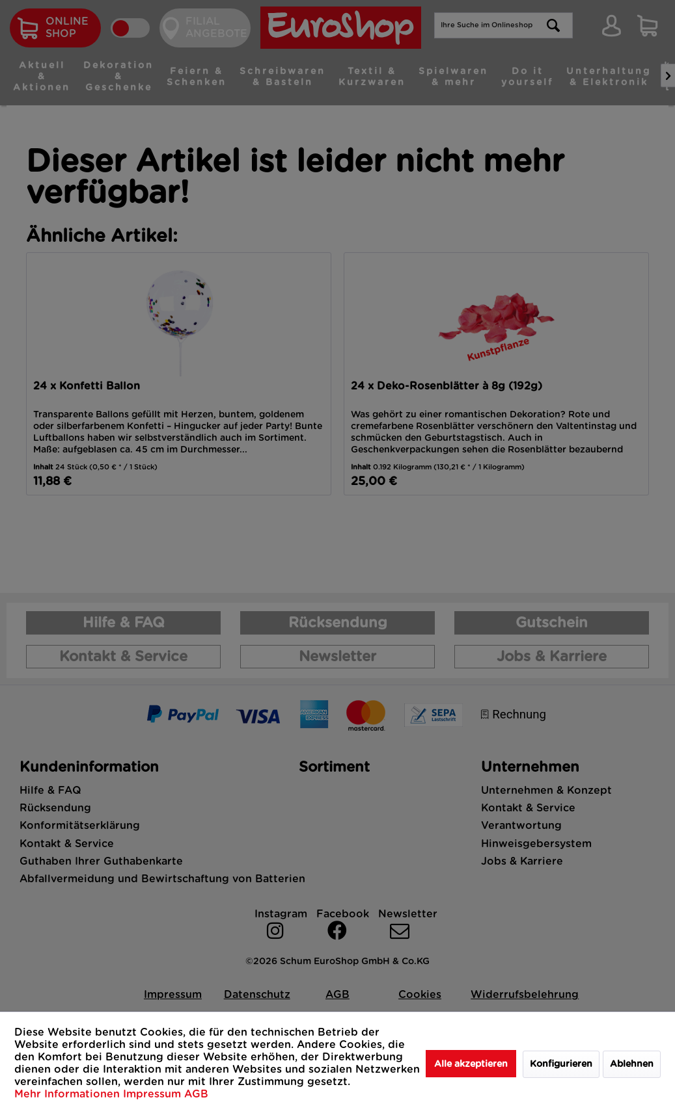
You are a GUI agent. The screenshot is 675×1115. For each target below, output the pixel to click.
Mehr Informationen (68, 1094)
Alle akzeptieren (471, 1064)
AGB (196, 1094)
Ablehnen (632, 1064)
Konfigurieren (561, 1064)
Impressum (153, 1094)
